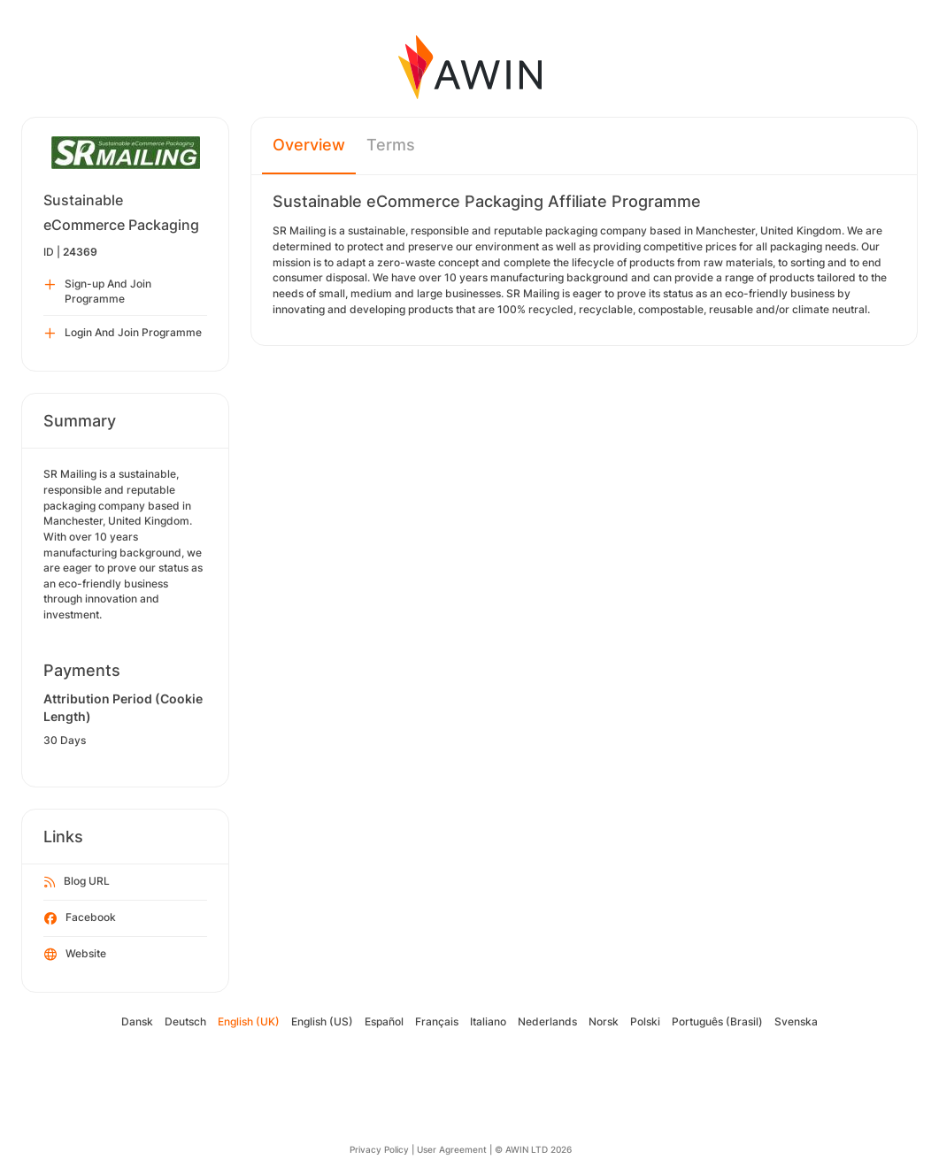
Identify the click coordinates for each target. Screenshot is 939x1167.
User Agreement (452, 1149)
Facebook (80, 918)
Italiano (488, 1021)
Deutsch (185, 1021)
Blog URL (77, 882)
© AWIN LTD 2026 (533, 1149)
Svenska (796, 1021)
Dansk (137, 1021)
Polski (645, 1021)
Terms (390, 144)
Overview (309, 144)
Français (436, 1021)
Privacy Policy (379, 1149)
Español (384, 1021)
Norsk (604, 1021)
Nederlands (547, 1021)
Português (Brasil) (717, 1021)
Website (75, 955)
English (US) (322, 1021)
